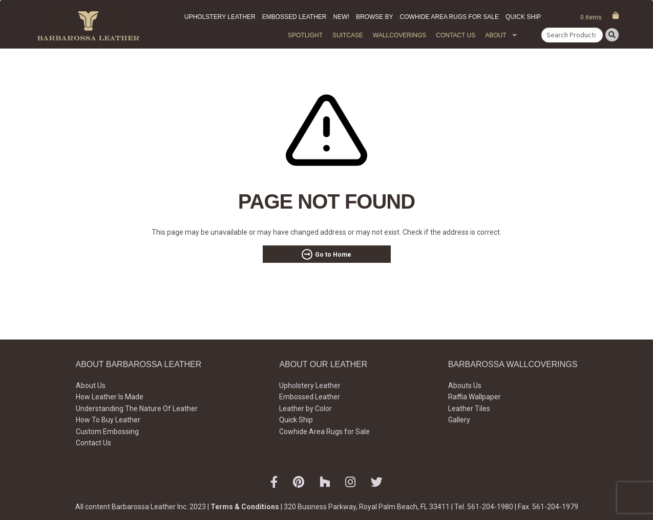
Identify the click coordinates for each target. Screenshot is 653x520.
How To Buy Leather (108, 420)
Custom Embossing (107, 431)
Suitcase (347, 35)
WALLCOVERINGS (399, 35)
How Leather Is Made (109, 397)
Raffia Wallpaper (474, 397)
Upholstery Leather (220, 16)
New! (341, 16)
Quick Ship (523, 16)
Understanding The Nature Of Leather (137, 408)
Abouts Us (464, 385)
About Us (91, 385)
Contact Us (455, 35)
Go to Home (333, 254)
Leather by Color (305, 408)
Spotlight (305, 35)
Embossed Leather (294, 16)
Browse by (374, 16)
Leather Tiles (469, 408)
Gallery (459, 420)
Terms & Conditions (244, 507)
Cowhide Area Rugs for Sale (449, 16)
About (495, 35)
